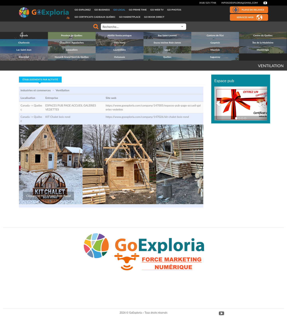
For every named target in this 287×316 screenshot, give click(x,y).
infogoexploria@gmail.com (239, 2)
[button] (218, 103)
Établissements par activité (40, 79)
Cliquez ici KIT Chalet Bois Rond (48, 196)
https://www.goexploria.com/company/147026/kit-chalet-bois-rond (147, 116)
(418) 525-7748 (207, 2)
